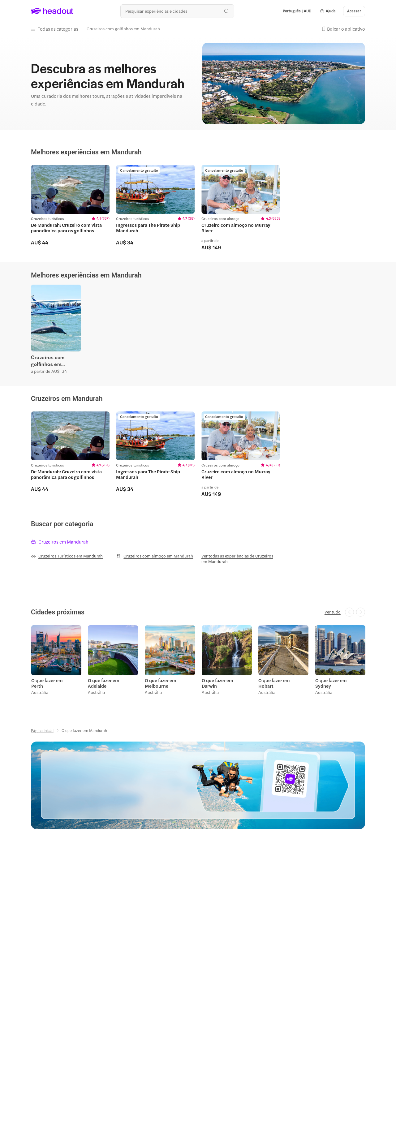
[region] (198, 207)
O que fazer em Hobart (274, 681)
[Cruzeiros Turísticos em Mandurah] (67, 555)
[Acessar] (354, 11)
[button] (328, 11)
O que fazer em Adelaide (103, 681)
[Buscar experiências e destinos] (177, 11)
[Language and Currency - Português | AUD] (297, 11)
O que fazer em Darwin (217, 681)
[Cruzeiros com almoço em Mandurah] (154, 555)
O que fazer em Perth (46, 681)
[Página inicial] (42, 729)
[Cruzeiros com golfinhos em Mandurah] (123, 28)
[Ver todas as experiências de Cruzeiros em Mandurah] (240, 557)
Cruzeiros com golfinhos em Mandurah (48, 360)
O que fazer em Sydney (330, 681)
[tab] (60, 540)
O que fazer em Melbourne (160, 681)
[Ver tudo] (333, 611)
